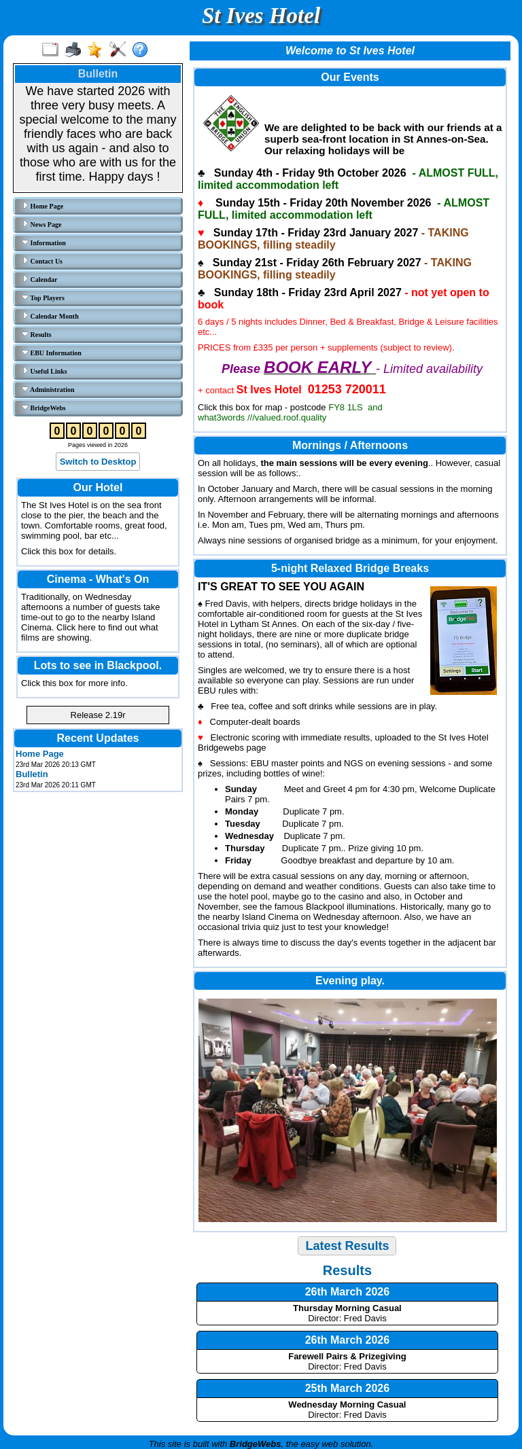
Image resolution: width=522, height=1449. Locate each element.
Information (44, 242)
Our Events (350, 77)
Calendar (40, 279)
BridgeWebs (44, 408)
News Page (41, 224)
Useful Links (44, 371)
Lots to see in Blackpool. (98, 665)
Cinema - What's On (98, 579)
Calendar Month (50, 316)
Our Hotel (98, 487)
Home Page (42, 206)
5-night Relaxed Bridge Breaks (350, 568)
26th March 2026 (347, 1292)
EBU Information (52, 352)
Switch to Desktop (98, 462)
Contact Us (42, 261)
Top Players (43, 297)
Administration (48, 389)
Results (37, 334)
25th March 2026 (347, 1388)
